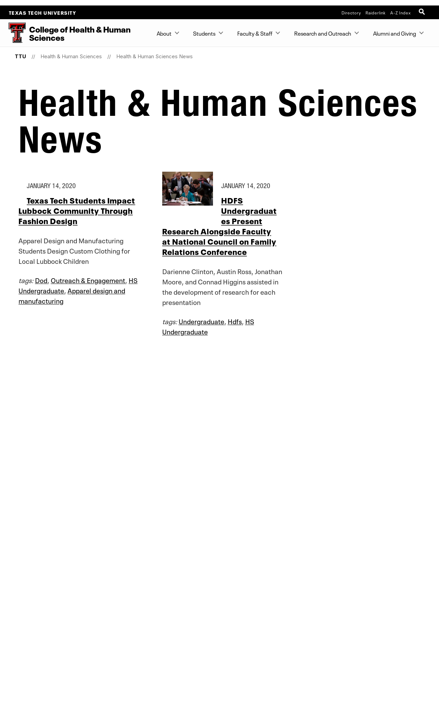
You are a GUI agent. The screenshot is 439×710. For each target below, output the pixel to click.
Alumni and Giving (394, 33)
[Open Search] (422, 12)
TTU (20, 56)
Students (204, 33)
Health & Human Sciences (71, 56)
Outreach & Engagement (88, 279)
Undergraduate (201, 321)
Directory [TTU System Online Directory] (351, 12)
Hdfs (235, 321)
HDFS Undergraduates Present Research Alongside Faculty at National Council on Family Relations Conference (219, 225)
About (164, 33)
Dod (41, 279)
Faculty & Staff (254, 33)
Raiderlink (376, 12)
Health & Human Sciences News (154, 56)
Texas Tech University (42, 12)
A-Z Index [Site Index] (400, 12)
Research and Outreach (322, 33)
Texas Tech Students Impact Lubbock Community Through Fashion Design (77, 210)
